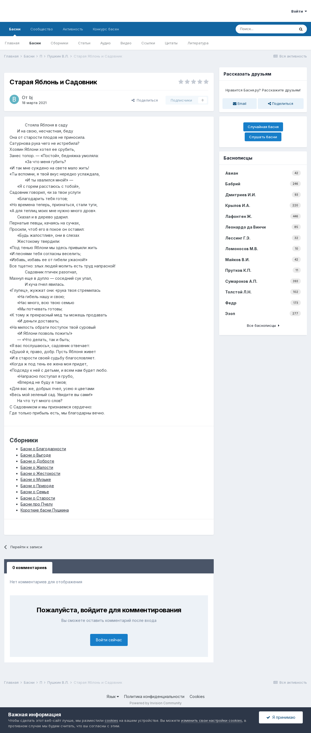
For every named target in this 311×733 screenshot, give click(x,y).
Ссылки (148, 43)
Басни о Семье (35, 491)
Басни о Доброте (37, 461)
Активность (73, 29)
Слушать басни (263, 137)
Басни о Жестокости (40, 473)
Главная (12, 43)
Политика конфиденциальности (154, 696)
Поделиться (145, 100)
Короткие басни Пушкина (45, 510)
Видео (126, 43)
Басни (15, 31)
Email (239, 103)
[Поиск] (265, 29)
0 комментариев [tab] (29, 567)
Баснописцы (238, 158)
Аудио (105, 43)
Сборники (59, 43)
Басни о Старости (38, 498)
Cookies (197, 696)
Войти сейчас (109, 639)
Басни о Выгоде (36, 455)
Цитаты (171, 43)
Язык (113, 696)
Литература (198, 43)
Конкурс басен (106, 29)
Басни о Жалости (37, 467)
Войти (299, 11)
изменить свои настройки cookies (211, 720)
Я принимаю (280, 717)
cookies (111, 720)
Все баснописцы (263, 325)
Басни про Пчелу (37, 504)
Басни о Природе (37, 485)
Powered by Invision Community (156, 703)
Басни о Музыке (36, 479)
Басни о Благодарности (43, 448)
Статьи (84, 43)
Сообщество (41, 29)
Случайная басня (263, 127)
